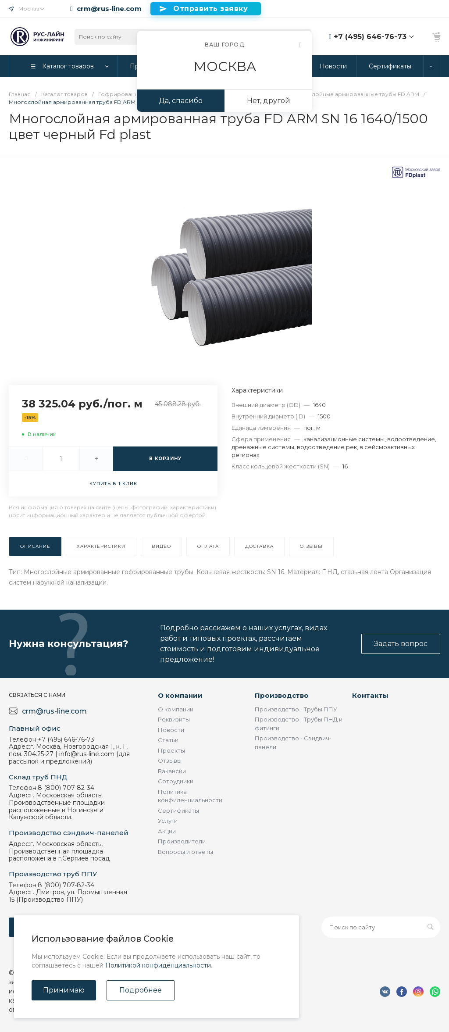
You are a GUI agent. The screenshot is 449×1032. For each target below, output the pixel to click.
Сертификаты (178, 810)
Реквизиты (174, 719)
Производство (282, 695)
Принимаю (64, 990)
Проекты (171, 750)
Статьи (168, 739)
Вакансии (172, 771)
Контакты (370, 695)
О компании (180, 695)
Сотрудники (175, 781)
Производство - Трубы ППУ (296, 709)
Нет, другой (268, 100)
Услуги (168, 820)
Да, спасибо (181, 100)
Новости (171, 729)
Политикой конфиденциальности (158, 965)
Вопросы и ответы (185, 851)
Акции (167, 831)
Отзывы (170, 760)
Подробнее (140, 990)
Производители (182, 841)
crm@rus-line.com (109, 9)
